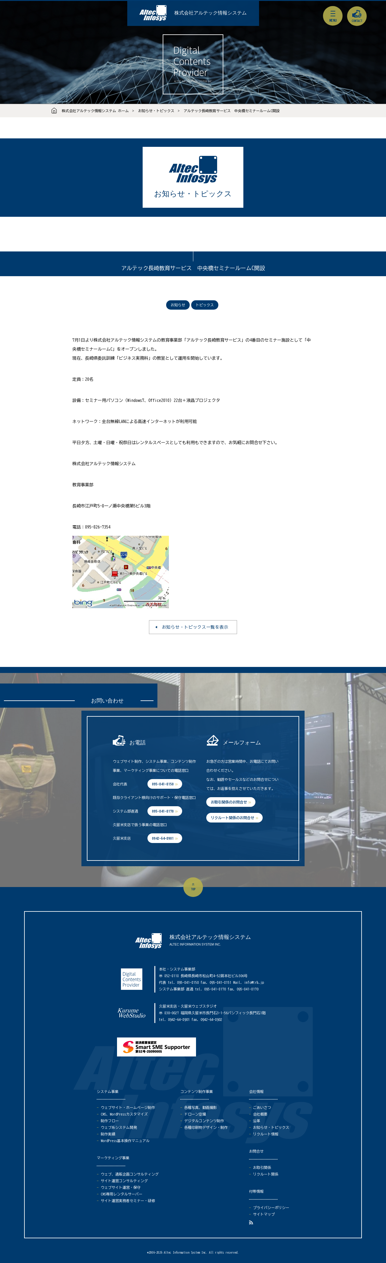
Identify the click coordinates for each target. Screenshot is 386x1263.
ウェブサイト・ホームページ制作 (128, 1107)
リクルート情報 (265, 1134)
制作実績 (108, 1134)
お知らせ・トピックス (156, 110)
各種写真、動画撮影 (200, 1107)
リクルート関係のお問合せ (232, 817)
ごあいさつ (262, 1107)
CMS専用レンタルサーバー (121, 1194)
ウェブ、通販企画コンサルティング (130, 1174)
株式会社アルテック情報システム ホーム (95, 110)
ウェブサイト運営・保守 (121, 1187)
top (193, 889)
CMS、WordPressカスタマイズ (124, 1114)
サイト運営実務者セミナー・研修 (128, 1200)
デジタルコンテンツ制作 (204, 1120)
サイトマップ (264, 1214)
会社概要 (260, 1114)
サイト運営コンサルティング (124, 1180)
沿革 (256, 1120)
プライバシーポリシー (271, 1207)
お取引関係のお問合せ (229, 802)
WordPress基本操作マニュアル (125, 1140)
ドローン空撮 (195, 1114)
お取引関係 (262, 1167)
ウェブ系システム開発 (119, 1127)
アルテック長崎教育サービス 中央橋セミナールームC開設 (232, 110)
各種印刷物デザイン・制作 (206, 1127)
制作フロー (110, 1120)
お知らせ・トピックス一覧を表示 (195, 627)
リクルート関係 (265, 1174)
